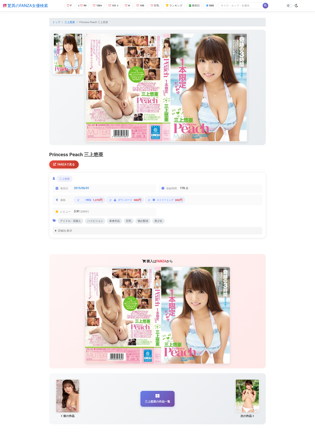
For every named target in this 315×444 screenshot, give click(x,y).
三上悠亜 (69, 22)
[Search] (240, 5)
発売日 (194, 5)
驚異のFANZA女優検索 (25, 5)
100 (140, 5)
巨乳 (155, 5)
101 (113, 5)
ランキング (174, 5)
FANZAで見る (64, 164)
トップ (56, 22)
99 (82, 5)
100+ (97, 5)
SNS (210, 5)
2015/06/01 (81, 188)
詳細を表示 (65, 231)
